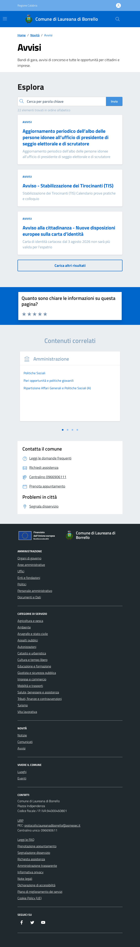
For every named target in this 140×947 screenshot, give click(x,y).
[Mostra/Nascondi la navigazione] (4, 18)
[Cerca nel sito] (117, 19)
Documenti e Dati (29, 597)
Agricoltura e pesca (30, 620)
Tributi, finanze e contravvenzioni (40, 698)
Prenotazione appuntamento (37, 846)
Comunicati (25, 741)
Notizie (22, 735)
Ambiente (24, 627)
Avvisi (21, 748)
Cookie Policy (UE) (30, 898)
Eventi (22, 778)
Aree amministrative (31, 564)
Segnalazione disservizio (34, 852)
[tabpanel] (70, 388)
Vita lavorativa (27, 711)
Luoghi (22, 771)
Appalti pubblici (28, 640)
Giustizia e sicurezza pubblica (37, 672)
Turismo (23, 705)
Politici (22, 584)
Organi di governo (29, 558)
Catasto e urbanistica (32, 653)
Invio (114, 101)
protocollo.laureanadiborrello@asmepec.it (52, 825)
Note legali (25, 878)
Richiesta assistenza (31, 859)
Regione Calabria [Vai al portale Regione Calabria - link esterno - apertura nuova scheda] (27, 5)
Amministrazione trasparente (37, 865)
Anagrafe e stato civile (33, 633)
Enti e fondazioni (29, 577)
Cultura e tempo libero (32, 659)
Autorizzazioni (27, 646)
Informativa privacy (31, 872)
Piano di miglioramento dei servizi (40, 891)
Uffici (21, 571)
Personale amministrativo (35, 590)
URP (20, 820)
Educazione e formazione (34, 666)
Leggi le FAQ (26, 839)
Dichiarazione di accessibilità (36, 885)
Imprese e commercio (32, 679)
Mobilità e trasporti (30, 685)
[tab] (62, 430)
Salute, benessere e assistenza (38, 692)
